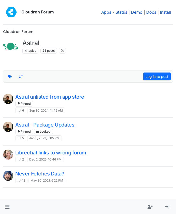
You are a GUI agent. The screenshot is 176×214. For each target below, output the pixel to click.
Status (121, 12)
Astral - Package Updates (44, 125)
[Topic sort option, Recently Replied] (21, 77)
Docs (151, 12)
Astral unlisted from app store (49, 97)
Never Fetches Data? (39, 174)
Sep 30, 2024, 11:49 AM (46, 110)
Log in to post (156, 76)
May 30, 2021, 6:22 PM (47, 180)
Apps (106, 12)
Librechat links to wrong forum (50, 153)
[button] (7, 207)
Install (165, 12)
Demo (136, 12)
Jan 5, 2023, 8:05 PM (44, 138)
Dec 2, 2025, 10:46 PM (45, 159)
